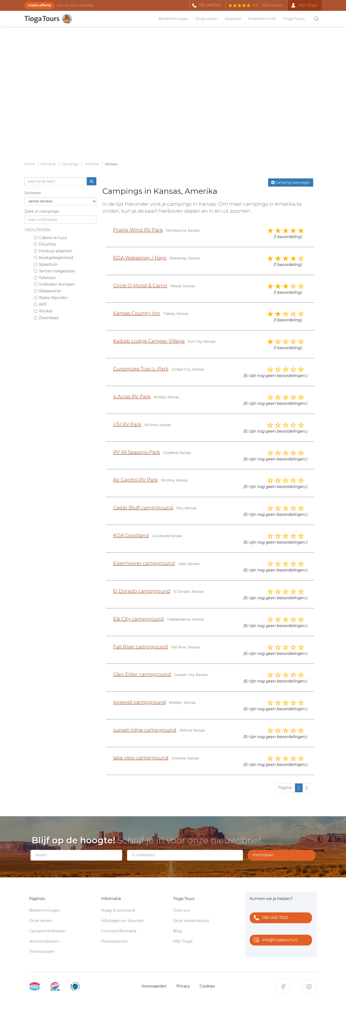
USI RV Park (127, 424)
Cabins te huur (50, 237)
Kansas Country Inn (136, 313)
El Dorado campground (141, 591)
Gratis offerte (39, 5)
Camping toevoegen (290, 182)
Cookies (207, 986)
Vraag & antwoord (118, 910)
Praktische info (262, 18)
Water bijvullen (51, 297)
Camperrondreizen (47, 931)
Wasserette (47, 291)
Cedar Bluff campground (143, 508)
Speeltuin (46, 264)
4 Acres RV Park (132, 396)
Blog (177, 931)
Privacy (183, 986)
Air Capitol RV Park (135, 480)
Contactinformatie (119, 931)
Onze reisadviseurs (191, 920)
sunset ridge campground (144, 730)
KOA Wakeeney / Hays (139, 258)
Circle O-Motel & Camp (140, 285)
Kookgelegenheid (53, 257)
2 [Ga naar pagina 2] (307, 787)
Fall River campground (140, 647)
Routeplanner (114, 941)
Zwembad (46, 318)
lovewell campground (139, 702)
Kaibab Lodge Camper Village (149, 341)
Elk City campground (138, 619)
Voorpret (233, 18)
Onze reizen (207, 18)
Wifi (40, 304)
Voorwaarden (154, 986)
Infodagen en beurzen (122, 920)
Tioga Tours (294, 18)
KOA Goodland (131, 535)
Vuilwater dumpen (54, 284)
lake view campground (140, 758)
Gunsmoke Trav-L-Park (140, 369)
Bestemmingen (173, 18)
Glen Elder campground (142, 674)
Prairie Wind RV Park (138, 230)
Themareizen (41, 951)
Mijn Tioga (182, 941)
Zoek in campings (41, 211)
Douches (45, 244)
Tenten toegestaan (54, 271)
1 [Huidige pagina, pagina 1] (299, 787)
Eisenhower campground (144, 563)
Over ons (181, 910)
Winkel (43, 311)
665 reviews (273, 5)
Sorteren (32, 193)
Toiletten (45, 278)
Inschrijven (263, 855)
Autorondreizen (44, 941)
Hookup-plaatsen (53, 251)
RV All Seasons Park (136, 452)
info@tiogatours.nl (275, 940)
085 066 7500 (270, 918)
